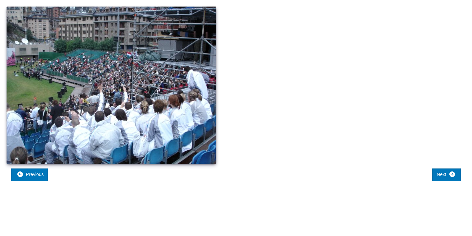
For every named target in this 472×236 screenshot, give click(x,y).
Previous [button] (30, 174)
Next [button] (446, 174)
